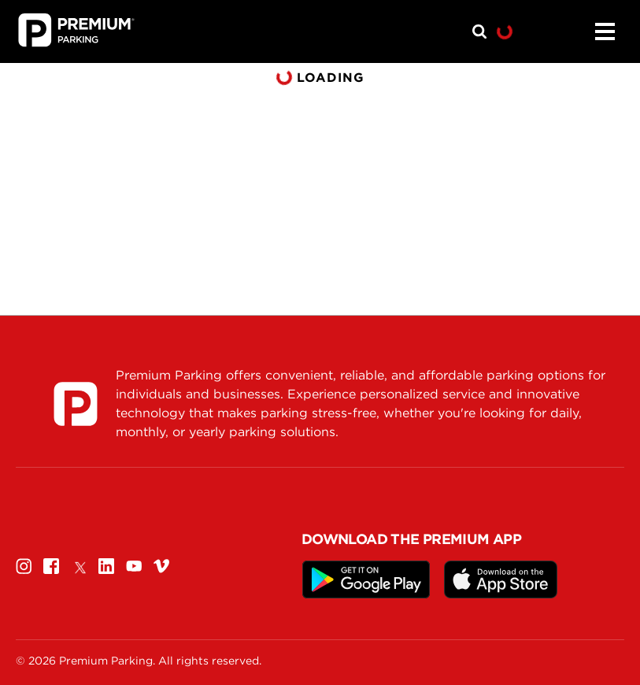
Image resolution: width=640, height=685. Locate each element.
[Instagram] (23, 565)
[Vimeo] (161, 565)
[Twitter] (79, 565)
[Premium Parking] (76, 404)
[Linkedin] (106, 565)
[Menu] (604, 31)
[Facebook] (51, 565)
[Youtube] (134, 565)
